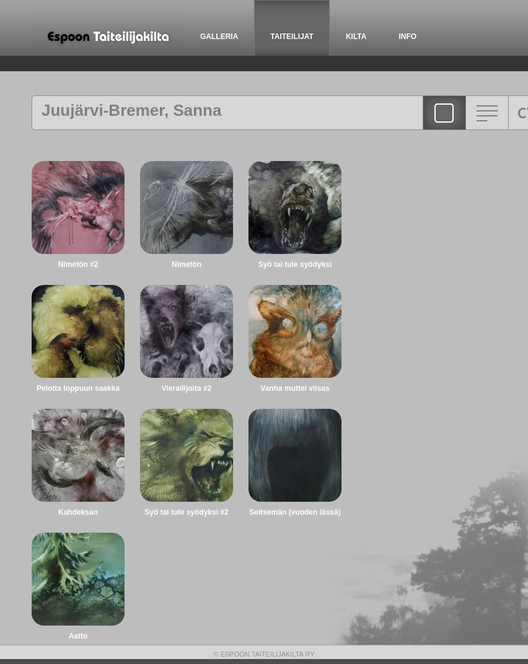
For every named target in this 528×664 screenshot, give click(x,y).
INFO (407, 36)
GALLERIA (219, 36)
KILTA (356, 36)
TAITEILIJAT (292, 36)
